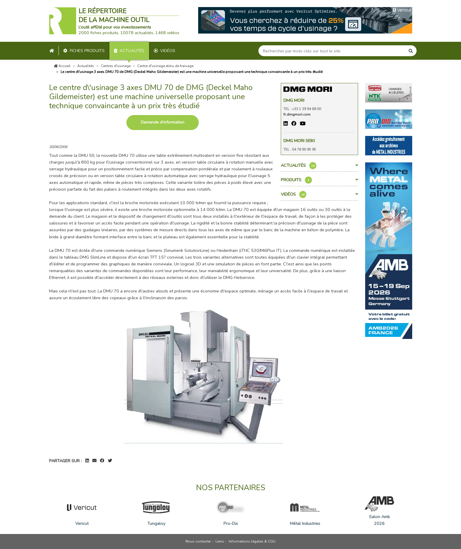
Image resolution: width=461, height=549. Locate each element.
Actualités (129, 51)
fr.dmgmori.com (296, 114)
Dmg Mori (293, 100)
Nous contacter (198, 541)
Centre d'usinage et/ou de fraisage (165, 66)
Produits (319, 180)
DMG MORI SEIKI (299, 141)
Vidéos (164, 51)
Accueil (62, 66)
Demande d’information (162, 122)
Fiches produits (84, 51)
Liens (220, 541)
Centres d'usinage (116, 66)
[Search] (331, 50)
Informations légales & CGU (252, 541)
